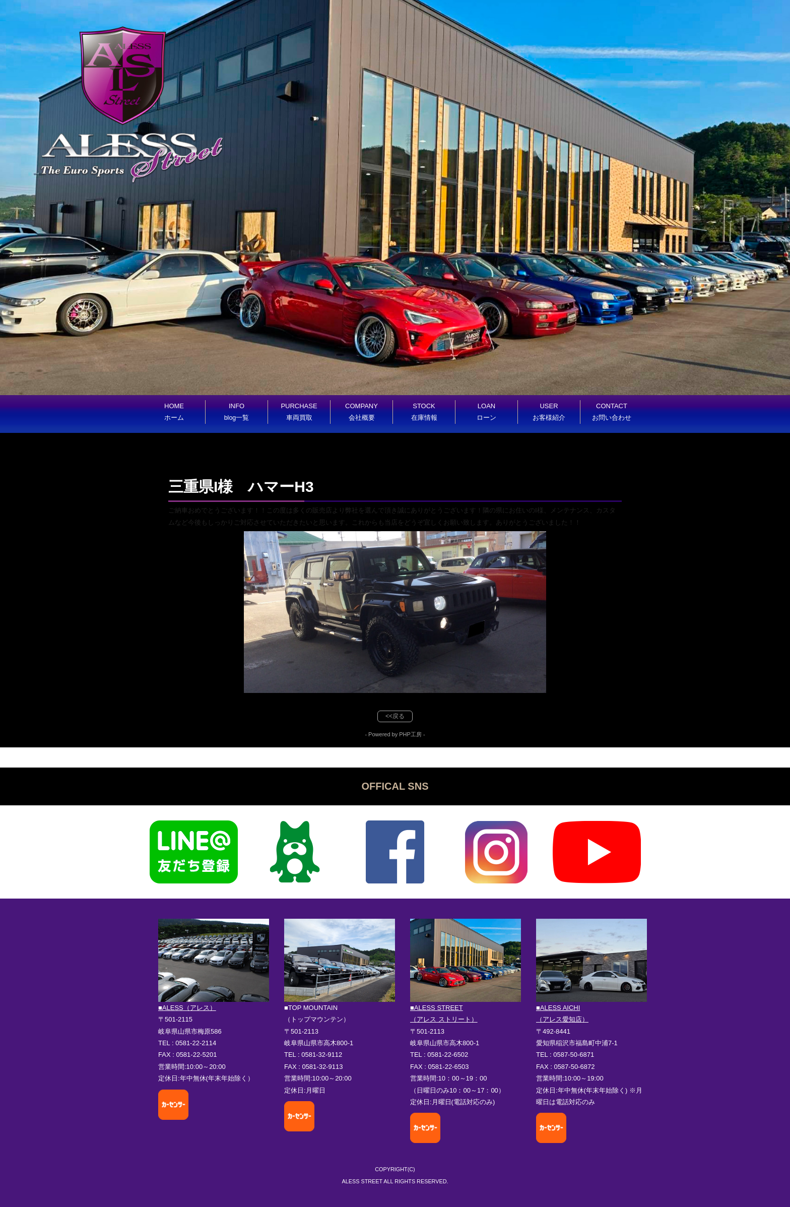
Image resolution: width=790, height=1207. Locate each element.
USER (549, 411)
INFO (236, 411)
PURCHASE (299, 411)
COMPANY (361, 411)
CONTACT (611, 411)
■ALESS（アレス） (187, 1007)
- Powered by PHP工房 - (395, 734)
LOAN (486, 411)
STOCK (424, 411)
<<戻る (395, 716)
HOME (174, 411)
